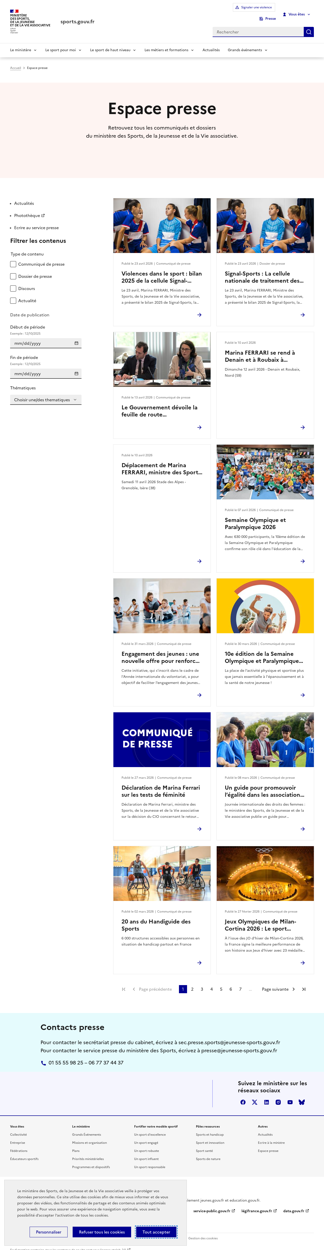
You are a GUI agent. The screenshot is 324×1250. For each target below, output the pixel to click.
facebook (243, 1095)
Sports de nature (208, 1152)
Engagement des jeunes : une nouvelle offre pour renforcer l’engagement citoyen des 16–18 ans (161, 650)
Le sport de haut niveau (110, 43)
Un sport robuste (146, 1144)
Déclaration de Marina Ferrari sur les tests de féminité (161, 784)
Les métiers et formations (166, 43)
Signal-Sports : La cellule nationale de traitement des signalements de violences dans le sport (262, 270)
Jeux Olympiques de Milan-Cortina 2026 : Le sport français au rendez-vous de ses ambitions (261, 918)
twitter (255, 1095)
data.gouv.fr (293, 1204)
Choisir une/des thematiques (42, 393)
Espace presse (268, 1144)
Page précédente (155, 982)
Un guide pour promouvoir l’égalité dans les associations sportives (264, 784)
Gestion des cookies (203, 1231)
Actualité (27, 294)
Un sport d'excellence (150, 1127)
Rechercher (309, 25)
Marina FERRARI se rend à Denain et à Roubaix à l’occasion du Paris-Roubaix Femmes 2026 (261, 349)
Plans (75, 1144)
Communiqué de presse (41, 257)
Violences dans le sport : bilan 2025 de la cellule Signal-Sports (162, 270)
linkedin (266, 1095)
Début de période (46, 323)
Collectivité (18, 1127)
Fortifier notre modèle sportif (156, 1119)
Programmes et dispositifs (91, 1160)
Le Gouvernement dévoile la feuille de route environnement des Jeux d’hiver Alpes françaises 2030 (161, 404)
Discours (26, 282)
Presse (270, 10)
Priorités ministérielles (88, 1152)
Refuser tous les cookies (102, 1232)
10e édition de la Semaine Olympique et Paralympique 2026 (262, 650)
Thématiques (23, 381)
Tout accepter (156, 1232)
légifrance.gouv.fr (256, 1204)
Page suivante (275, 982)
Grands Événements (86, 1127)
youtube (290, 1095)
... (250, 982)
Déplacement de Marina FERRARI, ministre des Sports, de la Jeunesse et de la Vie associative (162, 462)
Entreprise (17, 1135)
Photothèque (27, 209)
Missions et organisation (89, 1135)
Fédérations (18, 1144)
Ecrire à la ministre (271, 1135)
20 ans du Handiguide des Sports (156, 918)
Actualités (211, 43)
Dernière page (304, 982)
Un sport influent (146, 1152)
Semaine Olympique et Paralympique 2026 (255, 517)
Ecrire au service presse (36, 221)
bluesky (302, 1095)
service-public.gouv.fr (211, 1204)
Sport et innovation (210, 1135)
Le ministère (20, 43)
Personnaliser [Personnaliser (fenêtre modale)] (48, 1232)
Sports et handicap (210, 1127)
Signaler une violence (234, 10)
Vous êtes (294, 11)
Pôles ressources (208, 1119)
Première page (124, 982)
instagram (278, 1095)
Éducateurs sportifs (24, 1152)
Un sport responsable (149, 1160)
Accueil (15, 61)
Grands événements (245, 43)
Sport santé (204, 1144)
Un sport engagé (146, 1135)
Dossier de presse (35, 269)
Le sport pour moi (60, 43)
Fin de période (46, 354)
